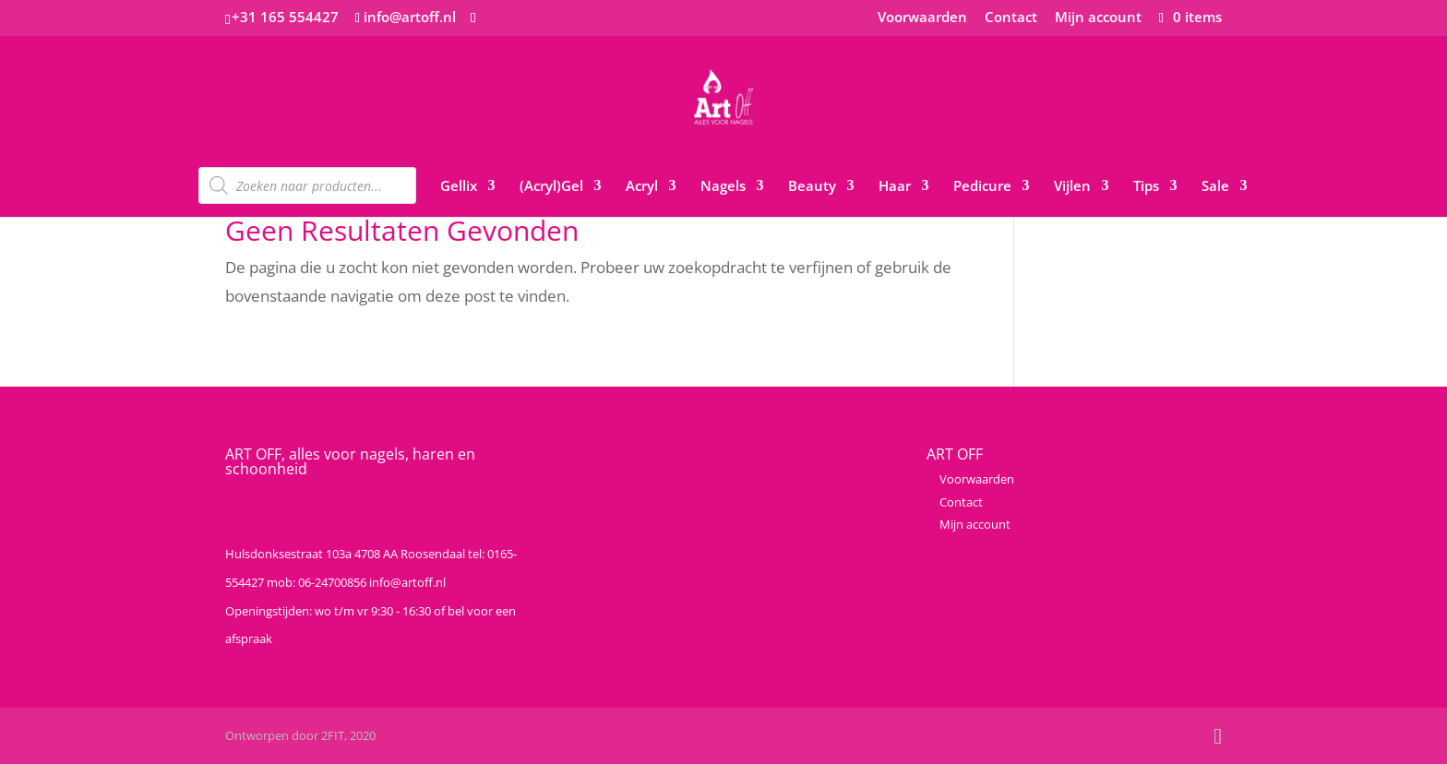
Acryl (642, 187)
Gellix (458, 187)
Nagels (723, 187)
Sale (1215, 187)
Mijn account (1098, 18)
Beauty (812, 187)
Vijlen (1072, 187)
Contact (1011, 18)
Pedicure (982, 187)
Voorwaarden (922, 18)
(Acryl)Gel (551, 187)
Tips (1146, 187)
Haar (895, 187)
